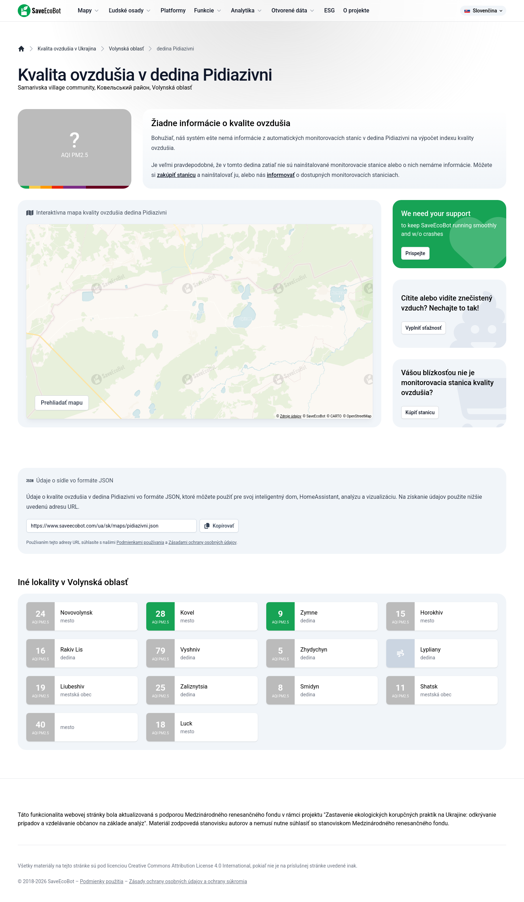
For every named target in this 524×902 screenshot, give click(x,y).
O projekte (356, 10)
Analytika (247, 10)
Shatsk (456, 686)
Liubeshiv (96, 686)
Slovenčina (483, 10)
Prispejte (415, 253)
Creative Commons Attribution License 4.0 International (189, 866)
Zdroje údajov (290, 416)
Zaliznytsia (216, 686)
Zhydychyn (336, 650)
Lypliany (456, 650)
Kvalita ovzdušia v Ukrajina (67, 49)
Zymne (336, 613)
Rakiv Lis (96, 650)
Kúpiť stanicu (420, 412)
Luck (216, 723)
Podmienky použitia (101, 881)
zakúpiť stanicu (176, 175)
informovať (281, 175)
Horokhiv (456, 613)
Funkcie (208, 10)
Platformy (172, 10)
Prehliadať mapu (62, 402)
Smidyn (336, 686)
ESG (329, 10)
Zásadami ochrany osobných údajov (202, 542)
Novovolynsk (96, 613)
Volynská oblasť (126, 49)
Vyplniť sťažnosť (423, 328)
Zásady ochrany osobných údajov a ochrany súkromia (188, 881)
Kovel (216, 613)
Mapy (89, 10)
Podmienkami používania (140, 542)
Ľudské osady (130, 10)
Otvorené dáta (294, 10)
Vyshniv (216, 650)
